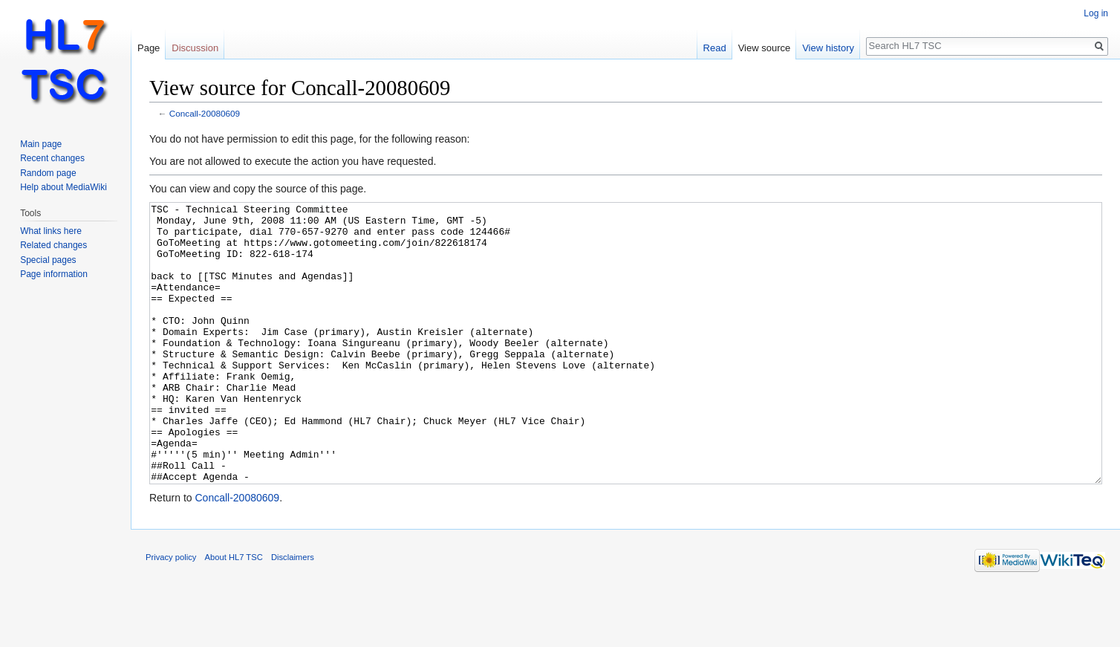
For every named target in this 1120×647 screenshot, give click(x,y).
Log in (1096, 13)
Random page (48, 173)
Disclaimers (292, 612)
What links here (51, 231)
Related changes (53, 245)
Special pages (48, 260)
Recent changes (52, 158)
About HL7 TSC (234, 612)
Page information (54, 274)
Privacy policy (171, 612)
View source (764, 47)
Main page (41, 144)
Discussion (195, 47)
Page (148, 47)
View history (828, 47)
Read (714, 47)
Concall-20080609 (204, 113)
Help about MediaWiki (63, 187)
